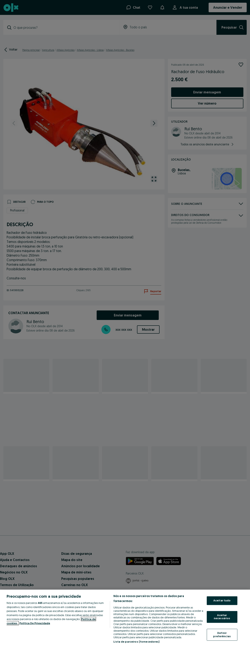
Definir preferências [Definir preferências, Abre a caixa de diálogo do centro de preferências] (222, 634)
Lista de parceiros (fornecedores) (136, 641)
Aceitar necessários (222, 616)
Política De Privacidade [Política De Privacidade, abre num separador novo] (34, 623)
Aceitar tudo (222, 600)
